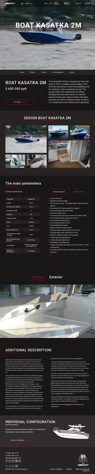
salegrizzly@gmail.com (13, 458)
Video (50, 3)
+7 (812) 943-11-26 (11, 453)
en (86, 3)
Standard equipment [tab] (59, 192)
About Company (56, 3)
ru (89, 3)
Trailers (43, 72)
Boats (22, 72)
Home (45, 3)
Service (71, 72)
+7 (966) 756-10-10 (11, 455)
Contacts (78, 3)
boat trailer (68, 404)
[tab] (39, 280)
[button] (29, 3)
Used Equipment (58, 72)
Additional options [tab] (79, 192)
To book (19, 102)
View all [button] (52, 256)
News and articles (83, 469)
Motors (33, 72)
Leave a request (20, 440)
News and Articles (67, 3)
